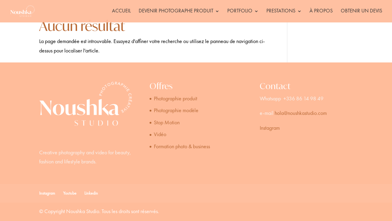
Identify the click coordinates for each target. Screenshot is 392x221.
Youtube (69, 193)
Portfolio (239, 11)
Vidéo (160, 134)
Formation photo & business (182, 146)
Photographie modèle (176, 110)
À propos (321, 11)
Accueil (121, 11)
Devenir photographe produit (176, 11)
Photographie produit (175, 99)
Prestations (281, 11)
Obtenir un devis (361, 11)
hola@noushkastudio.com (301, 113)
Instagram (270, 128)
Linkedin (91, 193)
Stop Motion (167, 123)
